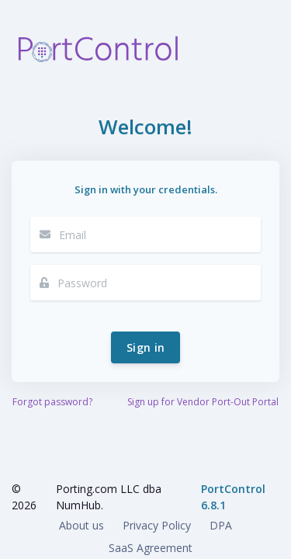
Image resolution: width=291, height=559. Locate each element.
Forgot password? (52, 401)
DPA (221, 525)
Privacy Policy (157, 525)
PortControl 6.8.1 (233, 496)
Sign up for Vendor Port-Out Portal (203, 401)
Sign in (145, 347)
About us (81, 525)
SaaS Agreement (150, 547)
